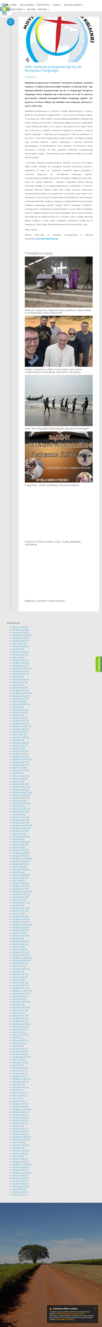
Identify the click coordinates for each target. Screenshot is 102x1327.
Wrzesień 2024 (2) (20, 671)
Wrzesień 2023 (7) (20, 696)
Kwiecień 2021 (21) (20, 776)
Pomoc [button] (57, 4)
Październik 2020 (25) (22, 792)
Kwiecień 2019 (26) (21, 842)
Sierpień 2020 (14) (20, 798)
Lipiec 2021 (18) (19, 767)
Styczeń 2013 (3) (19, 1049)
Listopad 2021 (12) (20, 756)
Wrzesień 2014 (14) (21, 993)
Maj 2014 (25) (18, 1004)
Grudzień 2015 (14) (20, 952)
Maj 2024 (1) (17, 677)
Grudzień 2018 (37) (21, 853)
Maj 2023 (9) (18, 707)
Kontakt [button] (43, 9)
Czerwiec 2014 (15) (21, 1002)
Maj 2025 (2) (18, 649)
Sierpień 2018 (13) (20, 864)
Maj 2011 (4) (17, 1090)
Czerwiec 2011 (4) (20, 1087)
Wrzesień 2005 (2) (20, 1186)
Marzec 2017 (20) (20, 911)
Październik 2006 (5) (21, 1173)
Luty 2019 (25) (18, 847)
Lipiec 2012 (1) (18, 1060)
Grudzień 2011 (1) (20, 1073)
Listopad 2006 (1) (20, 1170)
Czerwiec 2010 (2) (20, 1117)
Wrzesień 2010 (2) (20, 1112)
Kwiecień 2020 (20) (21, 809)
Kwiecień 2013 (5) (20, 1040)
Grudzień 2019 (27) (21, 820)
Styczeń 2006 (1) (20, 1181)
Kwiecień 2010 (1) (20, 1120)
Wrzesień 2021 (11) (20, 762)
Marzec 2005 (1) (19, 1195)
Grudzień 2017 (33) (21, 886)
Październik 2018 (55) (22, 858)
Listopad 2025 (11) (20, 632)
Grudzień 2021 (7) (20, 754)
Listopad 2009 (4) (20, 1134)
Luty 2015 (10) (18, 980)
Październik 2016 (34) (22, 925)
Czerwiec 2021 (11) (20, 770)
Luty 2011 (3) (18, 1098)
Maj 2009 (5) (18, 1148)
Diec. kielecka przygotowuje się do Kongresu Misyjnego (53, 69)
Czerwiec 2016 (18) (21, 935)
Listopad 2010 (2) (20, 1106)
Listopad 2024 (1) (20, 665)
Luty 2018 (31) (18, 880)
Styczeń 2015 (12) (20, 982)
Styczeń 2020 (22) (20, 817)
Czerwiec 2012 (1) (20, 1062)
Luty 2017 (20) (18, 913)
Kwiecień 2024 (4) (20, 679)
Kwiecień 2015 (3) (20, 974)
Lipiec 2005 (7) (19, 1189)
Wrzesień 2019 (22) (21, 828)
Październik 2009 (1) (21, 1137)
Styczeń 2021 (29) (20, 784)
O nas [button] (14, 4)
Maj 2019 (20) (18, 839)
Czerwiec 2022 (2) (20, 737)
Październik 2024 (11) (22, 668)
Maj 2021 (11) (18, 773)
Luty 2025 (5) (18, 657)
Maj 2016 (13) (18, 938)
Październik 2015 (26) (22, 958)
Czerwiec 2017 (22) (21, 902)
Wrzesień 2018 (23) (21, 861)
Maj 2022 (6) (18, 740)
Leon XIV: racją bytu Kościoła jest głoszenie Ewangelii (57, 428)
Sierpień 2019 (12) (20, 831)
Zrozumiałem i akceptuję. (65, 1319)
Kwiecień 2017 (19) (20, 908)
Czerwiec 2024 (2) (20, 674)
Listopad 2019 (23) (20, 823)
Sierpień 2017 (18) (20, 897)
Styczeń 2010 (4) (20, 1128)
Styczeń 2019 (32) (20, 850)
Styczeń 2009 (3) (20, 1159)
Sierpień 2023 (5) (20, 699)
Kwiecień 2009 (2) (20, 1150)
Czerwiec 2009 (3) (20, 1145)
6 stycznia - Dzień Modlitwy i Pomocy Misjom (52, 485)
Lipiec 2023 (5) (19, 701)
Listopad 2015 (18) (20, 955)
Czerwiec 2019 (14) (21, 836)
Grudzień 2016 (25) (21, 919)
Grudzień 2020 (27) (21, 787)
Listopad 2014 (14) (20, 988)
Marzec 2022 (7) (20, 745)
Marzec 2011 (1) (19, 1095)
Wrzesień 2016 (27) (21, 927)
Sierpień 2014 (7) (20, 996)
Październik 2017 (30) (22, 891)
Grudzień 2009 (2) (20, 1131)
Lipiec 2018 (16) (19, 867)
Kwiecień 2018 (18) (21, 875)
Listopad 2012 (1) (20, 1054)
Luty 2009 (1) (18, 1156)
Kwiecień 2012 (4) (20, 1068)
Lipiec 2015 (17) (19, 966)
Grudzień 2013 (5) (20, 1018)
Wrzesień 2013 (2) (20, 1026)
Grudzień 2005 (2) (20, 1184)
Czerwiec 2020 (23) (21, 803)
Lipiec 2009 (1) (19, 1142)
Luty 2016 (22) (18, 947)
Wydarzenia (30, 77)
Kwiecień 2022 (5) (20, 743)
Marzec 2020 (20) (20, 811)
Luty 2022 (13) (18, 748)
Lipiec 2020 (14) (19, 801)
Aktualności (27, 4)
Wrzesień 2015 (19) (21, 960)
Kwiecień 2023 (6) (20, 710)
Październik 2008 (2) (22, 1164)
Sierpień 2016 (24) (20, 930)
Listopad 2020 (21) (20, 789)
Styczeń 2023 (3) (20, 718)
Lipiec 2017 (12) (19, 900)
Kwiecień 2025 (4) (20, 652)
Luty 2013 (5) (18, 1046)
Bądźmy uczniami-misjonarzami (45, 600)
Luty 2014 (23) (18, 1013)
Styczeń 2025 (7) (20, 660)
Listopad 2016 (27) (20, 922)
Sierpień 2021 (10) (20, 765)
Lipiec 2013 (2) (19, 1032)
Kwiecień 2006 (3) (20, 1178)
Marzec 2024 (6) (20, 682)
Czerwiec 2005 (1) (20, 1192)
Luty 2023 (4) (18, 715)
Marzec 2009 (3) (20, 1153)
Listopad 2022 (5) (20, 723)
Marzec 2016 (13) (20, 944)
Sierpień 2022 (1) (20, 732)
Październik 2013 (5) (21, 1024)
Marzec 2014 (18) (20, 1010)
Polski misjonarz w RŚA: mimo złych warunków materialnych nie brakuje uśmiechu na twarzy (53, 371)
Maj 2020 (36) (18, 806)
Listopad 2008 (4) (20, 1162)
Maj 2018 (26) (18, 872)
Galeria (31, 9)
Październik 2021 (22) (22, 759)
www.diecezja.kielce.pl (46, 238)
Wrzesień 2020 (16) (21, 795)
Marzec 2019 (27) (20, 845)
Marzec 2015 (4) (19, 977)
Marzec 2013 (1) (19, 1043)
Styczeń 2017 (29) (20, 916)
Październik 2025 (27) (22, 635)
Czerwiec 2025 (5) (20, 646)
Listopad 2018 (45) (21, 856)
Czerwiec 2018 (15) (21, 869)
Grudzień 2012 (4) (20, 1051)
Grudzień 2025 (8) (20, 630)
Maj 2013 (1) (17, 1038)
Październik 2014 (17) (22, 991)
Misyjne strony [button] (15, 9)
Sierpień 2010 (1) (20, 1115)
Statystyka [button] (43, 4)
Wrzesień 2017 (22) (21, 894)
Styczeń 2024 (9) (20, 687)
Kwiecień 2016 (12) (20, 941)
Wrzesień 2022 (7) (20, 729)
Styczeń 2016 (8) (20, 949)
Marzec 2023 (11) (20, 712)
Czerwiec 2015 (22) (21, 969)
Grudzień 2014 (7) (20, 985)
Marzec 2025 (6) (20, 654)
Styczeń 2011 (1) (19, 1101)
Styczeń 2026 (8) (20, 627)
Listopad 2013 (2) (20, 1021)
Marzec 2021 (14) (20, 778)
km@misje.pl (11, 1309)
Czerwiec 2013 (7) (20, 1035)
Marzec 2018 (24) (20, 878)
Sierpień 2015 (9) (20, 963)
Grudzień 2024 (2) (20, 663)
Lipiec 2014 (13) (19, 999)
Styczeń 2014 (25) (20, 1015)
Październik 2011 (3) (21, 1079)
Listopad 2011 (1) (19, 1076)
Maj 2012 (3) (17, 1065)
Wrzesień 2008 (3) (20, 1167)
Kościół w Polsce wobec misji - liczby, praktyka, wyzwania (53, 543)
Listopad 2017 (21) (20, 889)
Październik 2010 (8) (21, 1109)
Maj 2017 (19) (18, 905)
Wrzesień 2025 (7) (20, 638)
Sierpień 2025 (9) (20, 641)
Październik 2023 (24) (22, 693)
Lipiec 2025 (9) (19, 643)
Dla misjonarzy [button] (73, 4)
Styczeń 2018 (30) (20, 883)
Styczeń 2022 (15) (20, 751)
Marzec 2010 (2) (19, 1123)
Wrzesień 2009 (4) (21, 1139)
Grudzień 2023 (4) (20, 690)
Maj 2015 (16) (18, 971)
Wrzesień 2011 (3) (20, 1082)
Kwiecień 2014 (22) (21, 1007)
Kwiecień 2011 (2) (20, 1093)
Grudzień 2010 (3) (20, 1104)
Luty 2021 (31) (18, 781)
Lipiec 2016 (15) (19, 933)
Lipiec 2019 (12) (19, 834)
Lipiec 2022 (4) (19, 734)
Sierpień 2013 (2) (20, 1029)
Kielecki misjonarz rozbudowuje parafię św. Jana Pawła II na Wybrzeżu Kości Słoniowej (58, 311)
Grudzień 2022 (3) (20, 721)
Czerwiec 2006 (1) (20, 1175)
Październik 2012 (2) (21, 1057)
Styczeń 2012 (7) (19, 1071)
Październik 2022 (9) (21, 726)
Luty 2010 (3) (18, 1126)
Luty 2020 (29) (19, 814)
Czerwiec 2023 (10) (21, 704)
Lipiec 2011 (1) (18, 1084)
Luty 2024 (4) (18, 685)
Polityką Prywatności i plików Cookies (70, 1314)
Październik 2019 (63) (22, 825)
